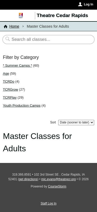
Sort (53, 122)
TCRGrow (10, 89)
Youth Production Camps (21, 105)
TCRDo (8, 81)
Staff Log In (48, 203)
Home (14, 26)
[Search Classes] (46, 39)
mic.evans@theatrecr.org (58, 179)
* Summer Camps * (17, 65)
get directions (28, 179)
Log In (88, 4)
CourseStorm (57, 186)
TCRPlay (10, 97)
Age (6, 73)
